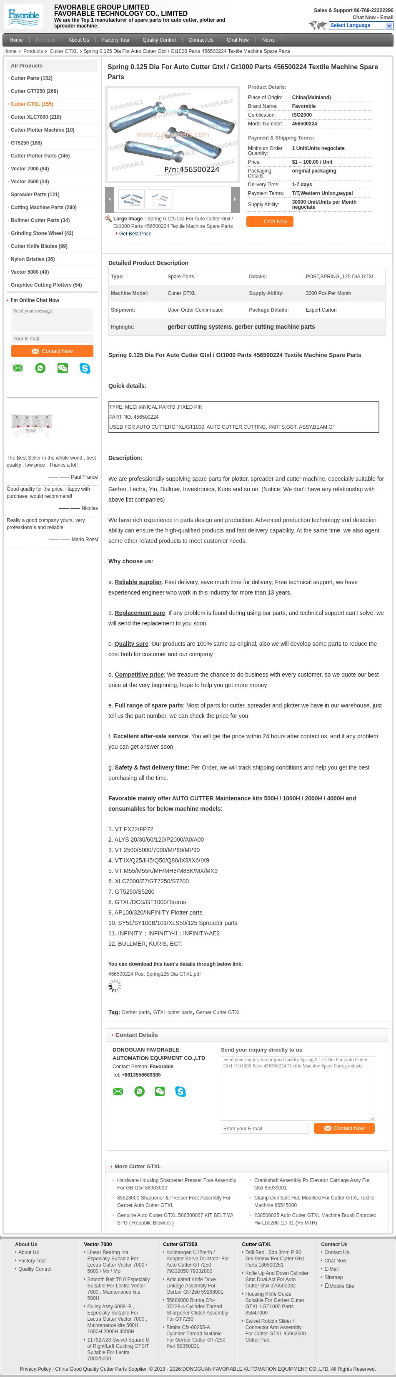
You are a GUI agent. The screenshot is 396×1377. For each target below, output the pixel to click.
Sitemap (333, 1277)
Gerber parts (136, 1012)
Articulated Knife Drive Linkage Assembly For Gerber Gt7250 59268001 (194, 1286)
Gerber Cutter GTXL (218, 1012)
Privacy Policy (35, 1369)
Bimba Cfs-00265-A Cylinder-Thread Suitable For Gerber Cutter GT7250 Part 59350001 (195, 1337)
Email (386, 17)
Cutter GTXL (64, 51)
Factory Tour (116, 40)
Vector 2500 (25, 182)
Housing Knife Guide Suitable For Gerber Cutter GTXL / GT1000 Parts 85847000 (275, 1303)
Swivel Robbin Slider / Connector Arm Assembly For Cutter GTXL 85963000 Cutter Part (276, 1330)
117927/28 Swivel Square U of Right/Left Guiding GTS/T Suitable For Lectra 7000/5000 (119, 1349)
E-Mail (331, 1269)
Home (16, 40)
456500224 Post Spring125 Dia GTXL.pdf (154, 974)
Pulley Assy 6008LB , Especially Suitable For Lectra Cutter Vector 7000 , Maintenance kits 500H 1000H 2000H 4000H (117, 1319)
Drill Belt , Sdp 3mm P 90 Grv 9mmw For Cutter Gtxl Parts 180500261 (275, 1259)
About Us (78, 40)
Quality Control (159, 40)
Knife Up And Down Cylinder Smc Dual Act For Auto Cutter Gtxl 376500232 (277, 1279)
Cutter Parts (25, 78)
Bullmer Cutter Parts (35, 220)
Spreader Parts (28, 194)
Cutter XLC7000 (29, 117)
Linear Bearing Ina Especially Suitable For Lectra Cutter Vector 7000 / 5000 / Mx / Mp (117, 1262)
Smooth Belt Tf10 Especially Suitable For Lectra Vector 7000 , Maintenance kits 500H (119, 1289)
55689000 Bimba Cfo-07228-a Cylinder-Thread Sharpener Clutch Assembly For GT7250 (197, 1309)
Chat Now (364, 17)
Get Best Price (135, 234)
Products (45, 40)
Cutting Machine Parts (37, 207)
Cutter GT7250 (28, 91)
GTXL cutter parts (173, 1012)
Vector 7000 (25, 169)
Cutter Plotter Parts (34, 156)
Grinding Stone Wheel (37, 233)
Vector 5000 (25, 272)
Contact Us (201, 40)
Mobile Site (339, 1286)
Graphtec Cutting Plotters (41, 285)
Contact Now (52, 351)
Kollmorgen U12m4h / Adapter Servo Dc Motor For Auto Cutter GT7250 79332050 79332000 (197, 1262)
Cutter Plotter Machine (37, 130)
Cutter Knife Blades (34, 246)
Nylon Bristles (28, 259)
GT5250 (20, 143)
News (268, 40)
